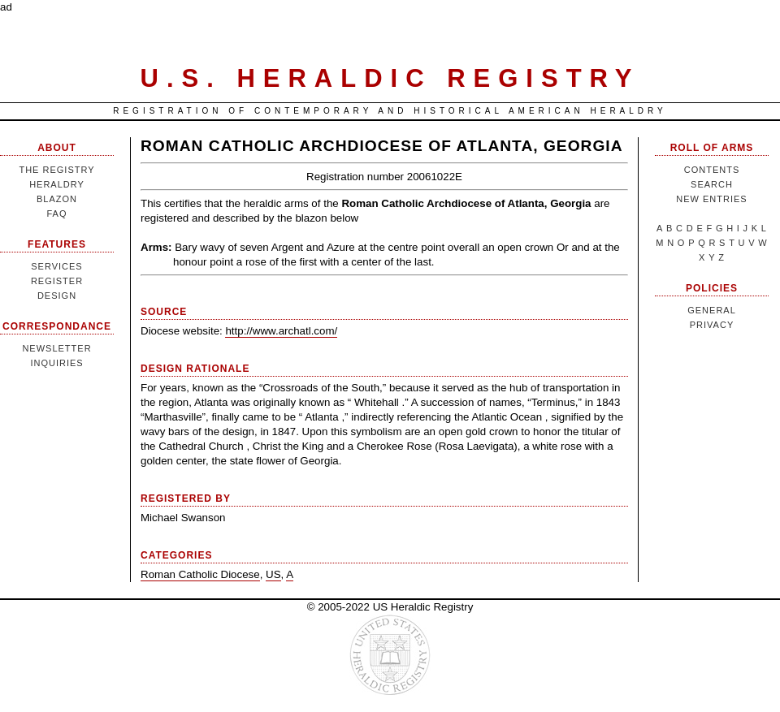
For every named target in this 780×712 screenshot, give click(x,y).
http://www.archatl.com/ (281, 331)
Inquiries (56, 363)
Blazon (57, 199)
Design (56, 295)
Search (712, 184)
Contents (712, 170)
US (273, 574)
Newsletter (56, 348)
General (711, 310)
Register (57, 281)
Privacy (712, 325)
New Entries (711, 199)
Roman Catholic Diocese (200, 574)
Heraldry (56, 184)
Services (56, 266)
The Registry (56, 170)
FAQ (56, 213)
